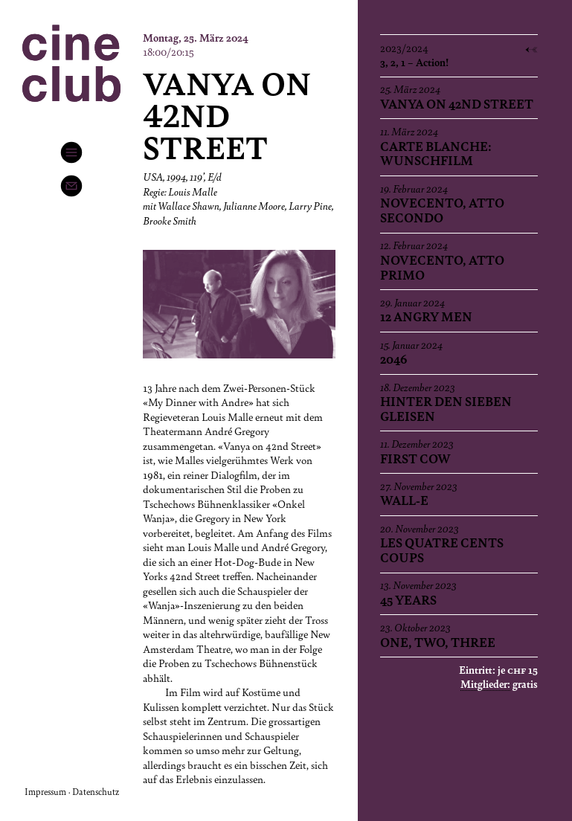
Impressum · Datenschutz (72, 791)
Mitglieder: (485, 683)
